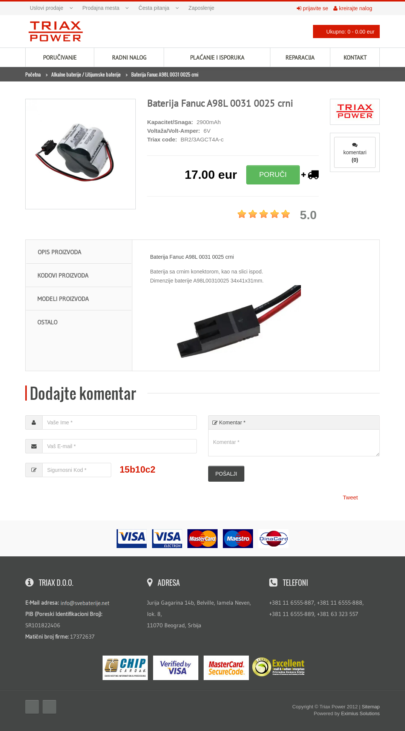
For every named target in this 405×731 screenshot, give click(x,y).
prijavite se (312, 8)
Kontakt (355, 57)
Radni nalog (129, 57)
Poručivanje (60, 57)
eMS (125, 668)
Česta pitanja (153, 8)
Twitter (49, 707)
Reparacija (299, 57)
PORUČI (273, 174)
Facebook (32, 707)
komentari (354, 152)
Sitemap (371, 707)
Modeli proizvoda (63, 299)
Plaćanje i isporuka (217, 57)
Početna (33, 74)
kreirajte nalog (352, 8)
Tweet (350, 497)
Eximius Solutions (360, 713)
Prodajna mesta (101, 8)
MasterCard (226, 668)
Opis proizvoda (59, 252)
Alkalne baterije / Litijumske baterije (86, 74)
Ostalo (47, 322)
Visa (175, 668)
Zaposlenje (202, 8)
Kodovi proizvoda (62, 275)
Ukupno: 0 (344, 31)
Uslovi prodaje (46, 8)
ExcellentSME (278, 667)
